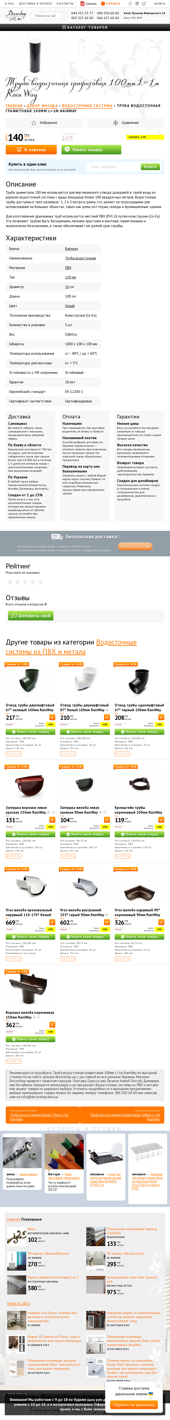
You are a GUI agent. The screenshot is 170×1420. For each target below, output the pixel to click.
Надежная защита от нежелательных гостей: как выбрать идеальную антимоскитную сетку (133, 1317)
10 (67, 286)
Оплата (71, 416)
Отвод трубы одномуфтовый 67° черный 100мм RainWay (139, 707)
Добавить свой (31, 615)
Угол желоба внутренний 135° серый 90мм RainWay (82, 912)
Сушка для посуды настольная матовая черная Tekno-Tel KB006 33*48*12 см (105, 1179)
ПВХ (68, 267)
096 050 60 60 (108, 13)
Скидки (110, 3)
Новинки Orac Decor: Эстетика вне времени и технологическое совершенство (52, 1317)
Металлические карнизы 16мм (48, 1233)
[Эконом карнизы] (22, 1153)
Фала (31, 1229)
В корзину (31, 149)
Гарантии (128, 416)
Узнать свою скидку (33, 732)
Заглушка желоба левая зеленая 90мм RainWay (79, 810)
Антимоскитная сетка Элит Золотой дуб (132, 1279)
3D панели (34, 1258)
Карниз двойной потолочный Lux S (53, 1277)
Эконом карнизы (28, 1174)
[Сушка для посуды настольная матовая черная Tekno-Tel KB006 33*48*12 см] (106, 1153)
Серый (70, 306)
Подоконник (116, 1237)
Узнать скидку (83, 149)
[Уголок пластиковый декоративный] (64, 1153)
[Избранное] (130, 3)
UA (156, 3)
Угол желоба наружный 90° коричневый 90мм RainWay (137, 912)
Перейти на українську (134, 1404)
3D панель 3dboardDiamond (48, 1253)
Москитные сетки (119, 1285)
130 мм (70, 277)
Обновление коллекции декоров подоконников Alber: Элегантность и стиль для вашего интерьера (54, 1364)
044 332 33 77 (82, 13)
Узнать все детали (135, 546)
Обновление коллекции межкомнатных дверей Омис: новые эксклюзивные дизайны (133, 1340)
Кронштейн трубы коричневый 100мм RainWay (138, 810)
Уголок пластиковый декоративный (63, 1176)
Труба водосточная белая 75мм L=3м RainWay (39, 1117)
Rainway (71, 248)
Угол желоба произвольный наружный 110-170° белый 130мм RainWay (29, 915)
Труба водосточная (80, 258)
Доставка (19, 416)
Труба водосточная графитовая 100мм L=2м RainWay (125, 1117)
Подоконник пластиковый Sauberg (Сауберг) (132, 1231)
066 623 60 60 (108, 18)
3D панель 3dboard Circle (125, 1253)
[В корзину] (52, 717)
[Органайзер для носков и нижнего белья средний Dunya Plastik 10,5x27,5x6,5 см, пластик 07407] (147, 1153)
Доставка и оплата (35, 3)
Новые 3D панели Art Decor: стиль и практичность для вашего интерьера (54, 1338)
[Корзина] (144, 3)
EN (160, 3)
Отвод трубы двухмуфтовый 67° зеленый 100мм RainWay (30, 707)
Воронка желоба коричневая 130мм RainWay (30, 1014)
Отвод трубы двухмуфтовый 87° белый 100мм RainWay (84, 707)
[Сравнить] (137, 3)
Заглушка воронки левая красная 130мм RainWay (26, 810)
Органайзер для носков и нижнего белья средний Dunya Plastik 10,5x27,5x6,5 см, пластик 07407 (147, 1181)
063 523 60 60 (82, 18)
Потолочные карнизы (43, 1281)
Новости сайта (18, 1303)
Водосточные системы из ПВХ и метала (71, 646)
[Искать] (63, 15)
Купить (150, 166)
